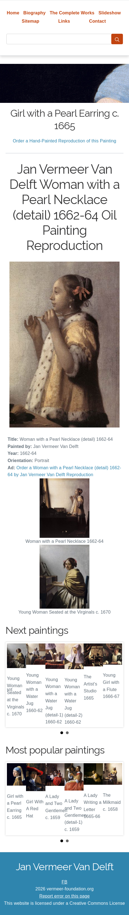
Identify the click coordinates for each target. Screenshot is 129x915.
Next (114, 684)
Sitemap (30, 21)
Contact (97, 21)
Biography (34, 13)
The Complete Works (72, 13)
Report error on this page (64, 896)
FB (65, 882)
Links (64, 21)
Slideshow (110, 13)
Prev (14, 684)
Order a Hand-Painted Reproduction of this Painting (64, 141)
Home (13, 13)
